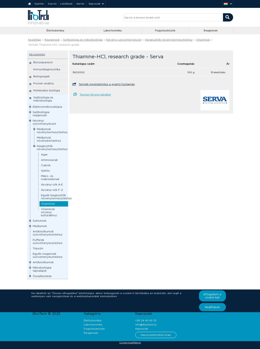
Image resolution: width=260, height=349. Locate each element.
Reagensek (211, 30)
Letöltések (66, 3)
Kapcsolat (94, 3)
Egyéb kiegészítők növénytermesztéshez (56, 197)
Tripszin (38, 248)
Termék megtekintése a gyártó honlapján (107, 84)
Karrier (81, 3)
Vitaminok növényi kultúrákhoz (49, 212)
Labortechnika (113, 30)
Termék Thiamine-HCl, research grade (53, 44)
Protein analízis (43, 83)
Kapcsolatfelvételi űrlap (156, 334)
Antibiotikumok (43, 262)
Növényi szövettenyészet (123, 39)
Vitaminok (203, 39)
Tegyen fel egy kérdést (95, 94)
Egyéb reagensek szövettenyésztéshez (47, 255)
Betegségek (41, 76)
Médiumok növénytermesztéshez (52, 131)
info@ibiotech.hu (146, 324)
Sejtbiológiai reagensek (41, 114)
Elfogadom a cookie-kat (212, 296)
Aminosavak (49, 159)
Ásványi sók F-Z (52, 189)
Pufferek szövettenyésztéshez (47, 241)
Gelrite (45, 170)
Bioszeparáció (43, 62)
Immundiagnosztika (46, 69)
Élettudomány (55, 30)
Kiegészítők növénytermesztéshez (169, 39)
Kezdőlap (34, 39)
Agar (44, 154)
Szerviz (52, 3)
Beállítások (212, 307)
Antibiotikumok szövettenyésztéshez (47, 233)
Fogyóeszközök (165, 30)
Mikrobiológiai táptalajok (42, 269)
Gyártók (39, 3)
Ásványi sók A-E (52, 184)
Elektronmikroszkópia (47, 106)
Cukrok (45, 165)
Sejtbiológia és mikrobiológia (83, 39)
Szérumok (39, 220)
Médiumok (40, 226)
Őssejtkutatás (42, 276)
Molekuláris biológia (46, 90)
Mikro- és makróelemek (50, 177)
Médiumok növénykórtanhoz (49, 139)
